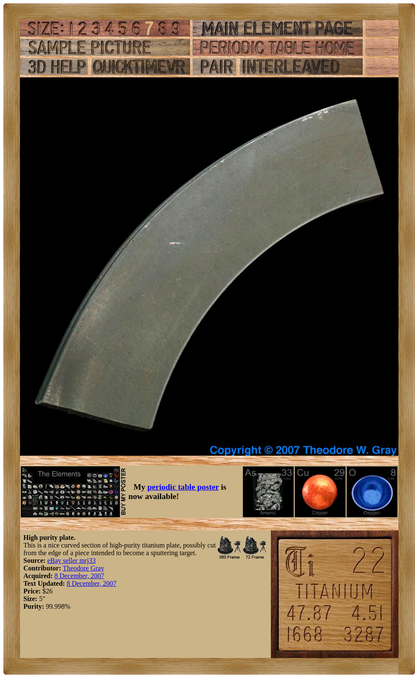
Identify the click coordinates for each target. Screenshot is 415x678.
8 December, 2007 (79, 575)
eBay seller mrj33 (71, 560)
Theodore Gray (83, 568)
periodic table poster (183, 486)
